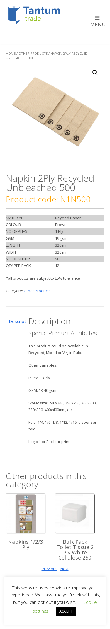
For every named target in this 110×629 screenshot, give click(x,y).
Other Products (33, 53)
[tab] (16, 321)
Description (16, 321)
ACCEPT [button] (66, 611)
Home (11, 53)
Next (64, 568)
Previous (49, 568)
